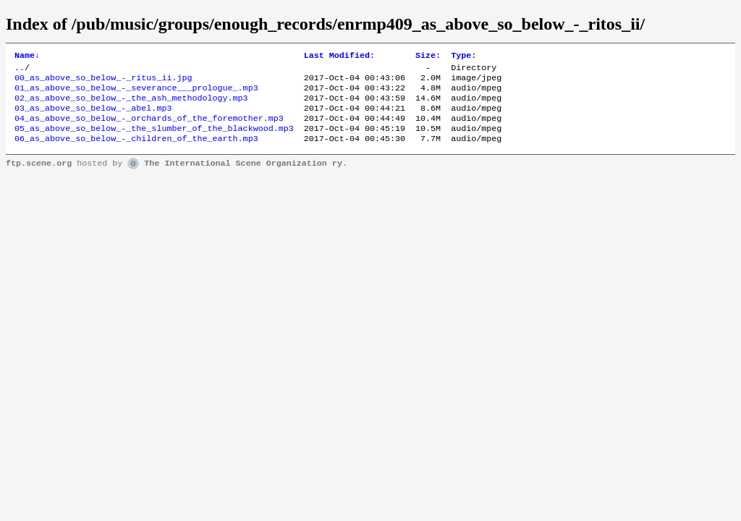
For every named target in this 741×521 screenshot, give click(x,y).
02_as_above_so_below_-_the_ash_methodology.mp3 (131, 105)
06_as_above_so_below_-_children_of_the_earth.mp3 (136, 151)
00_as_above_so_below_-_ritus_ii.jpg (103, 82)
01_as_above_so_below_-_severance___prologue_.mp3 (136, 93)
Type (463, 56)
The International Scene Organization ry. (245, 176)
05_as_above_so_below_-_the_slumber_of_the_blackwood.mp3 (154, 139)
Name (27, 56)
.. (19, 70)
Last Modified (339, 56)
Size (428, 56)
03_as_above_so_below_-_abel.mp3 (93, 116)
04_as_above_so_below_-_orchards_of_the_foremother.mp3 (149, 128)
